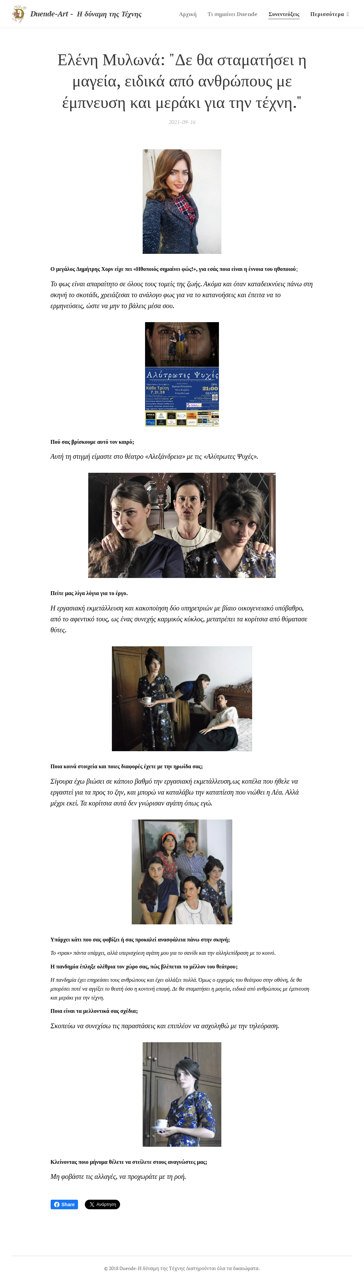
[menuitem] (183, 14)
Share (64, 1204)
